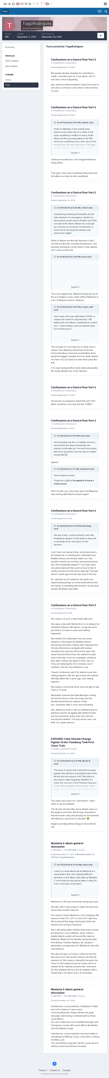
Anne (84, 257)
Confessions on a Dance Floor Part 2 (73, 59)
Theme (43, 1070)
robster (85, 122)
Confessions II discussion (64, 63)
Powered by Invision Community (54, 1074)
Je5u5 (85, 208)
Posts (7, 85)
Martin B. (86, 761)
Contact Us (55, 1070)
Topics (8, 80)
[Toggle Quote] (55, 122)
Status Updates (12, 61)
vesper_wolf (87, 307)
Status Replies (11, 66)
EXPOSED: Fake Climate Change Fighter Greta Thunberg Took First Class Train (72, 742)
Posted (63, 67)
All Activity (9, 47)
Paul (83, 436)
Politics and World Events (65, 749)
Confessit (84, 469)
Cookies (66, 1070)
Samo (85, 865)
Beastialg (86, 526)
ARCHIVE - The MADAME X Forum (69, 850)
